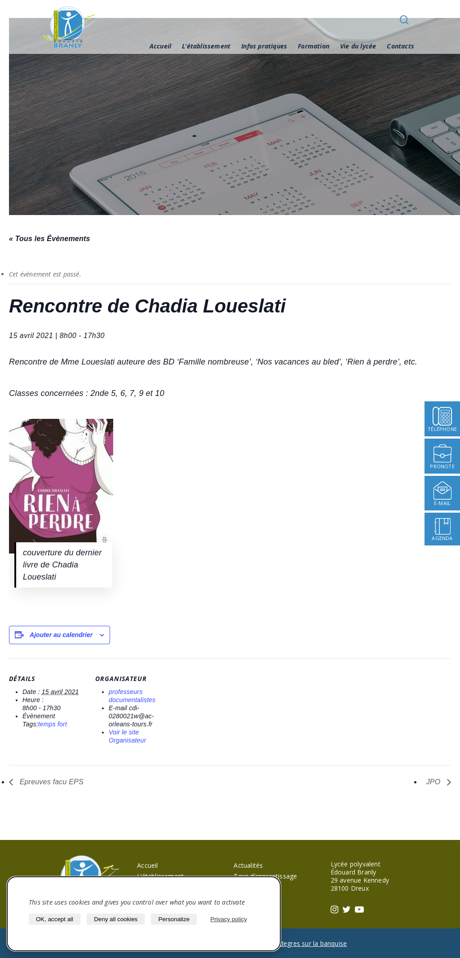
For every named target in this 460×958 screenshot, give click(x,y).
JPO (434, 782)
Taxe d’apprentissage (265, 876)
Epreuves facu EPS (51, 782)
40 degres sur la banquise (308, 943)
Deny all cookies (115, 919)
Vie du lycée (358, 46)
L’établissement (206, 46)
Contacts (400, 46)
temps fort (52, 724)
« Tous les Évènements (49, 238)
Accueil (160, 46)
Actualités (248, 865)
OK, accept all (54, 919)
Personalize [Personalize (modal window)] (174, 919)
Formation (313, 46)
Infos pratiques (264, 46)
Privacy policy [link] (228, 919)
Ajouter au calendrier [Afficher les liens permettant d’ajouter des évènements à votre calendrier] (61, 634)
